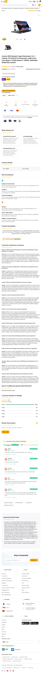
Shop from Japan (24, 657)
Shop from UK (15, 657)
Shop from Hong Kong (8, 659)
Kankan (3, 624)
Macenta (4, 634)
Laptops (36, 8)
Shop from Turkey (7, 661)
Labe (3, 629)
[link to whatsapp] (17, 39)
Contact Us (4, 576)
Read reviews (35, 445)
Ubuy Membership (6, 594)
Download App (25, 573)
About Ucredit (25, 585)
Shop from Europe (17, 661)
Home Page (4, 8)
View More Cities (6, 638)
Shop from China (28, 659)
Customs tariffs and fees (8, 587)
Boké (3, 636)
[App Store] (26, 623)
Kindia (3, 627)
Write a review (5, 432)
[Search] (39, 5)
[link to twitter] (24, 39)
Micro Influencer (6, 592)
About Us (4, 573)
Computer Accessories (18, 8)
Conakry (4, 620)
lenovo (3, 10)
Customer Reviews (26, 578)
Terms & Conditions (7, 667)
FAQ (23, 583)
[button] (31, 1)
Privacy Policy (17, 667)
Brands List (24, 576)
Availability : (5, 69)
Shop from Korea (18, 659)
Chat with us (17, 239)
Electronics (10, 8)
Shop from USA (6, 657)
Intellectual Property (7, 580)
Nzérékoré (4, 622)
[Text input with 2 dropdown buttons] (16, 5)
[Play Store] (34, 623)
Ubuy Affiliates (25, 592)
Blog (23, 590)
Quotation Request (6, 578)
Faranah (4, 631)
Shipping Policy (5, 590)
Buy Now (30, 117)
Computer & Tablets (29, 8)
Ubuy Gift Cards (26, 587)
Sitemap (4, 583)
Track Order (5, 585)
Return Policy (25, 580)
